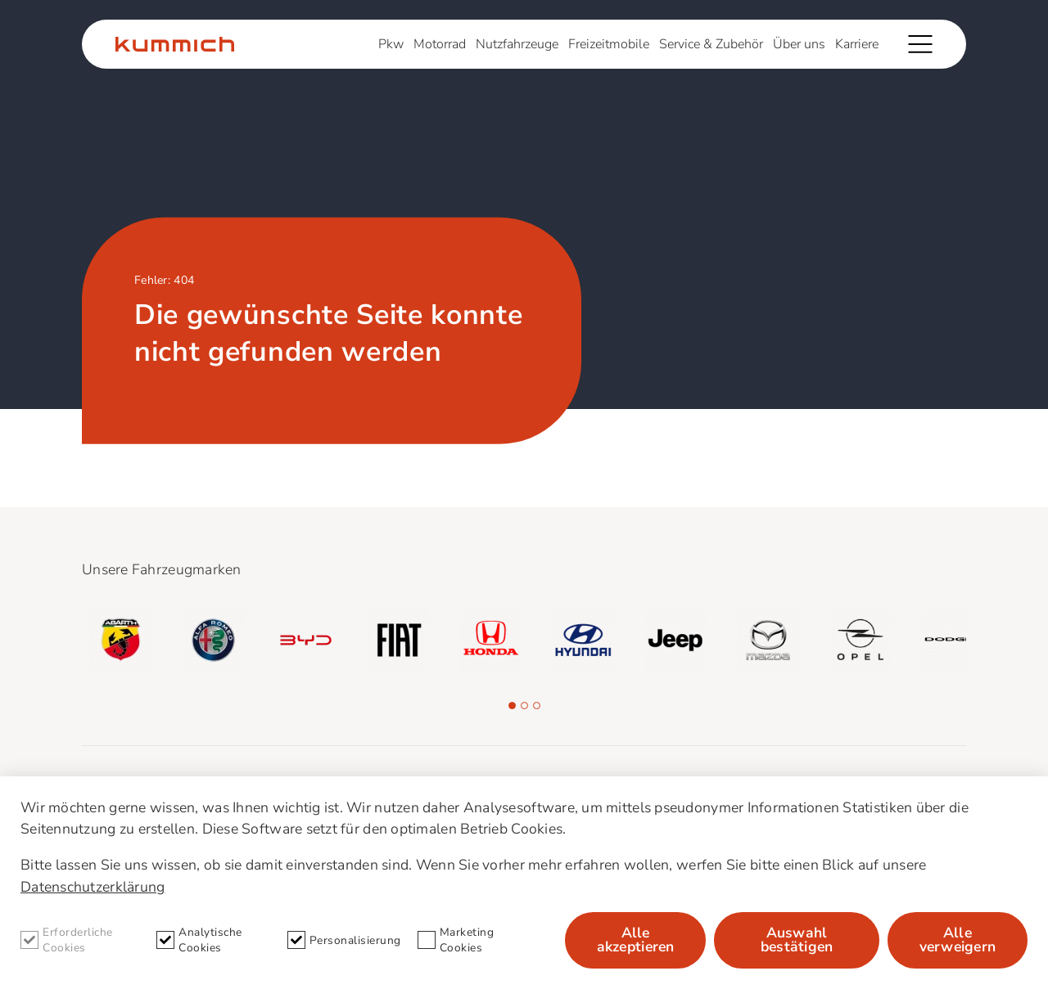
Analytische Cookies (199, 939)
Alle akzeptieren (636, 940)
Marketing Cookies (456, 939)
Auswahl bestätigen (797, 940)
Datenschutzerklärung (92, 887)
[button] (512, 705)
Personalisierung (344, 940)
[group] (121, 640)
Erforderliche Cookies (66, 939)
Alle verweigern (957, 940)
